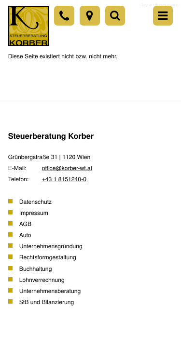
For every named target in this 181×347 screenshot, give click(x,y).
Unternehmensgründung (51, 245)
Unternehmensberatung (50, 290)
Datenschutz (35, 201)
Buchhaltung (35, 268)
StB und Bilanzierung (46, 301)
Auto (25, 234)
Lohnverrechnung (42, 279)
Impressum (33, 212)
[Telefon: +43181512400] (64, 16)
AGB (25, 223)
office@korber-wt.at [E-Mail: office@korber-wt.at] (67, 167)
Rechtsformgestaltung (47, 257)
